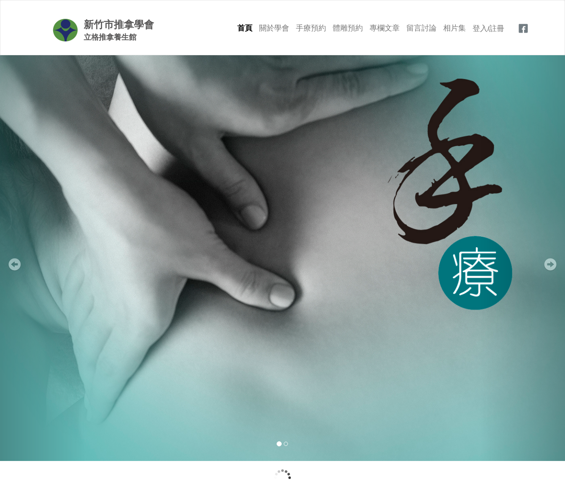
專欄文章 (385, 28)
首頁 (244, 28)
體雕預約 (348, 28)
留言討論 (421, 28)
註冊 (496, 28)
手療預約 (311, 28)
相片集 (454, 28)
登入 (480, 28)
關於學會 (274, 28)
